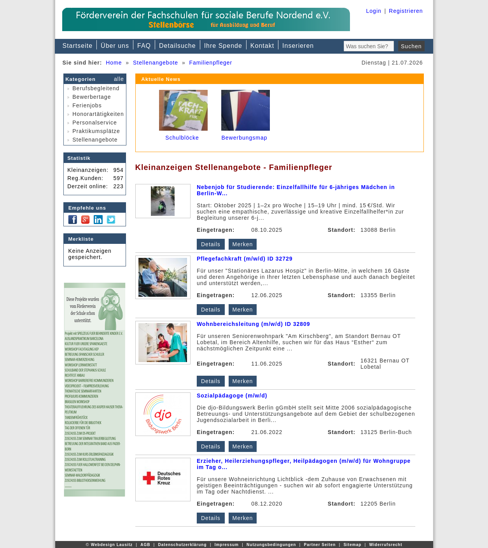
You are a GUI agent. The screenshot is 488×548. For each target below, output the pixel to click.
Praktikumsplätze (92, 131)
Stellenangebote (155, 63)
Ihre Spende (223, 45)
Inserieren (298, 45)
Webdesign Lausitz (112, 545)
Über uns (115, 45)
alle (119, 79)
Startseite (78, 45)
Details (210, 244)
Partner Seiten (320, 545)
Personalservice (90, 122)
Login (373, 11)
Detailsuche (177, 45)
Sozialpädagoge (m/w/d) (232, 395)
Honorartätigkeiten (94, 114)
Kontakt (262, 45)
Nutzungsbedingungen (271, 545)
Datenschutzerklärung (182, 545)
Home (114, 63)
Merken (243, 244)
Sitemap (352, 545)
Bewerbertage (87, 97)
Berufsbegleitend (92, 88)
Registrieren (406, 11)
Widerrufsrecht (385, 545)
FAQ (144, 45)
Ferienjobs (83, 105)
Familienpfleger (210, 63)
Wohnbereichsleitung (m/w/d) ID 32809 (253, 324)
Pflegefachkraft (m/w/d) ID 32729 (245, 259)
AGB (145, 545)
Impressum (227, 545)
